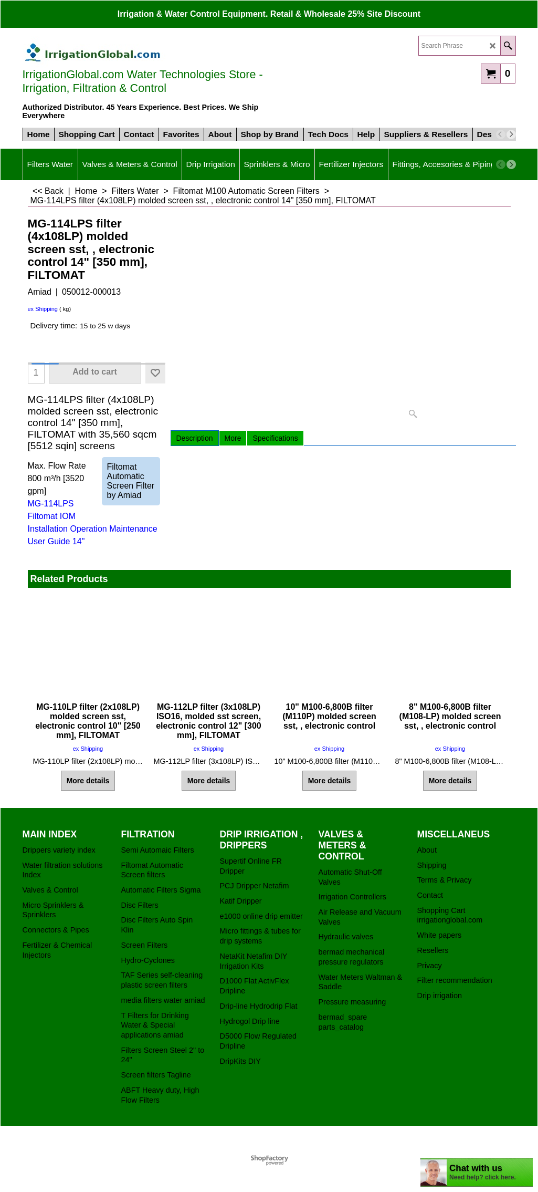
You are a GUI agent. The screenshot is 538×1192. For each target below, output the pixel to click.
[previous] (500, 134)
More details (88, 780)
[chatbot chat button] (476, 1172)
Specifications (275, 438)
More (233, 438)
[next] (511, 134)
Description (194, 438)
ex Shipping (43, 309)
